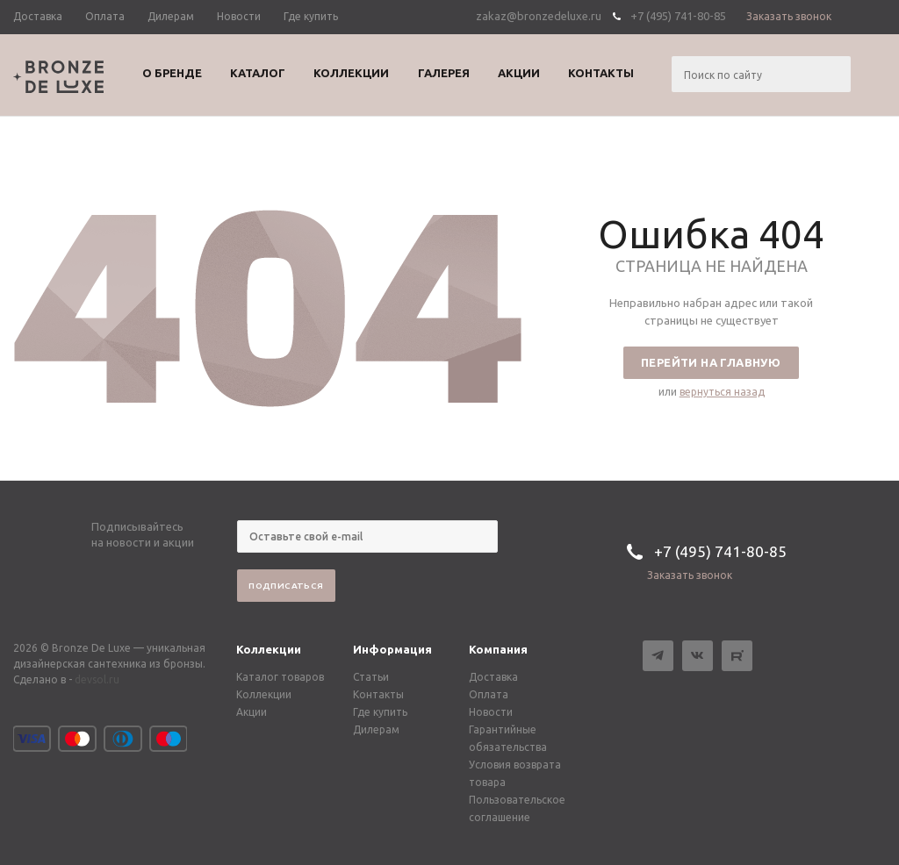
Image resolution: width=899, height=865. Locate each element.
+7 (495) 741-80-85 (678, 16)
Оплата (488, 694)
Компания (498, 649)
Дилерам (376, 729)
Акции (251, 712)
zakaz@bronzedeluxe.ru (538, 16)
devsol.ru (97, 679)
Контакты (378, 694)
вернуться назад (722, 391)
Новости (491, 712)
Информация (392, 649)
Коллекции (268, 649)
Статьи (371, 677)
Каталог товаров (280, 677)
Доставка (493, 677)
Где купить (380, 712)
